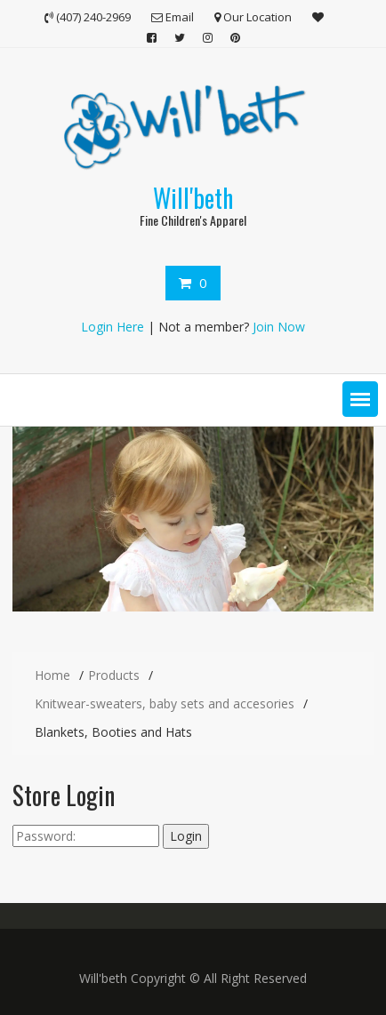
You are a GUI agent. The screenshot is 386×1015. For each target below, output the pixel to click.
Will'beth (193, 198)
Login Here (112, 326)
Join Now (279, 326)
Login (186, 835)
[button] (360, 399)
